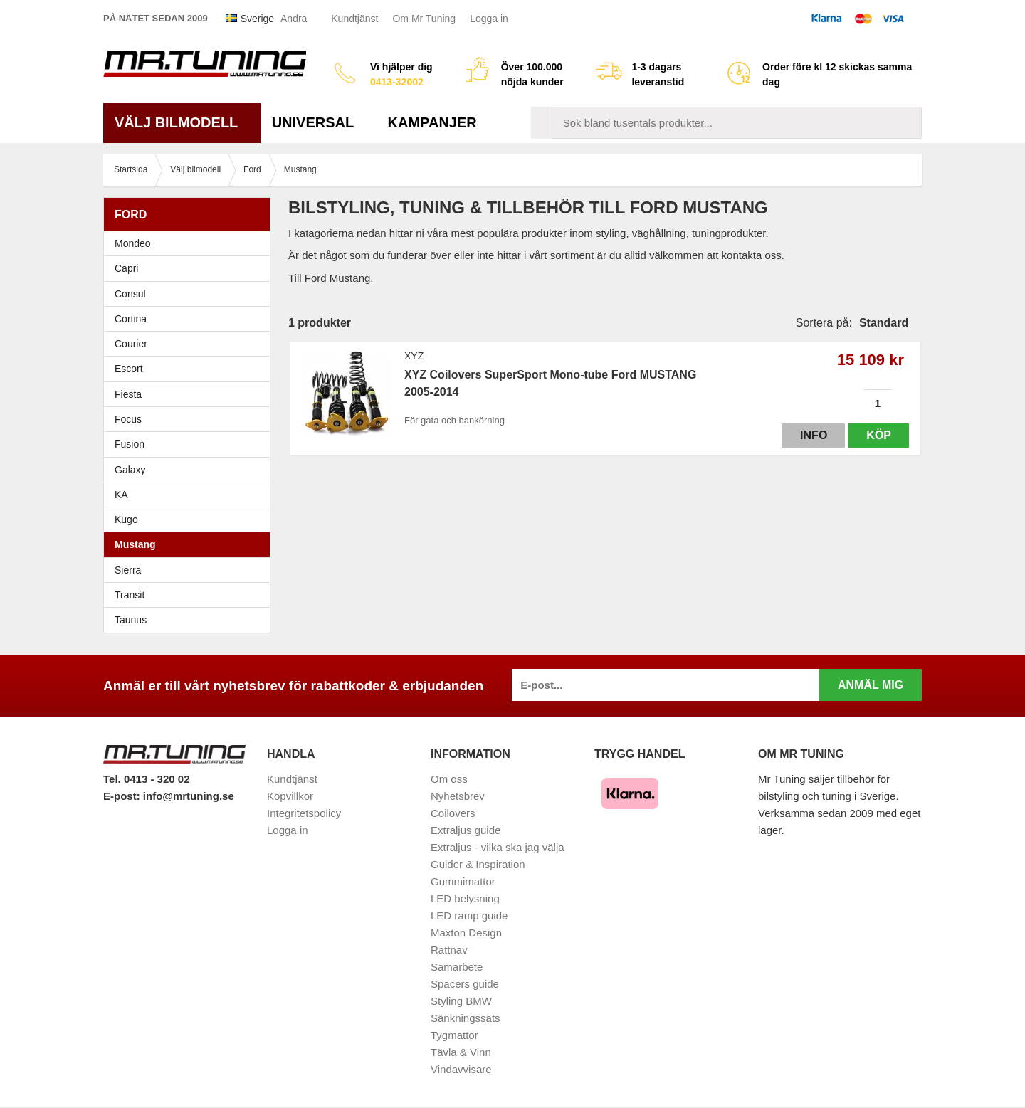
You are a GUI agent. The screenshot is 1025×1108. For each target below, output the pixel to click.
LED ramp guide (469, 915)
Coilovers (453, 813)
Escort (190, 368)
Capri (126, 268)
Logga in (489, 18)
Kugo (126, 519)
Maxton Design (466, 933)
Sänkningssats (465, 1018)
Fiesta (190, 394)
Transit (129, 595)
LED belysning (465, 898)
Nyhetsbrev (458, 796)
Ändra (293, 18)
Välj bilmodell (182, 122)
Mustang (135, 544)
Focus (190, 419)
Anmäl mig (870, 685)
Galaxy (130, 469)
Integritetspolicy (304, 813)
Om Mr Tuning (424, 18)
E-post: (123, 796)
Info (813, 435)
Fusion (129, 444)
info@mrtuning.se (188, 796)
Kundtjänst (354, 18)
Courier (131, 343)
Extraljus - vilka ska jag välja (497, 847)
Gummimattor (463, 881)
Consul (130, 294)
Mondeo (133, 243)
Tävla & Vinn (461, 1052)
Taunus (131, 620)
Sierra (190, 570)
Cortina (131, 319)
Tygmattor (454, 1035)
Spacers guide (465, 984)
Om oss (449, 779)
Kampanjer (432, 122)
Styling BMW (461, 1001)
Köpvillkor (290, 796)
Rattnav (449, 950)
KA (121, 494)
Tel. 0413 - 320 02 (146, 779)
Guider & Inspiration (478, 864)
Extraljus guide (465, 830)
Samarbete (457, 967)
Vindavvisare (461, 1069)
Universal (318, 122)
